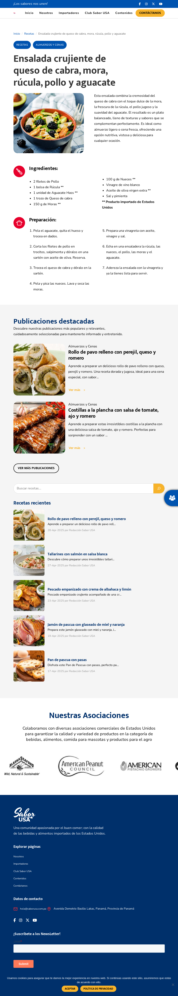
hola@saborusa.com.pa (33, 908)
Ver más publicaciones (36, 468)
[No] (173, 985)
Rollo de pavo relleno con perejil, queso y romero (112, 355)
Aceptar (70, 988)
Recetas (29, 34)
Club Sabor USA (97, 13)
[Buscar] (159, 488)
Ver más (74, 390)
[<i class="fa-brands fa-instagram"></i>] (146, 4)
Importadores (69, 13)
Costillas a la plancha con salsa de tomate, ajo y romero (113, 413)
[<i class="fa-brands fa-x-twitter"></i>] (153, 4)
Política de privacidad (98, 988)
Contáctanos (150, 13)
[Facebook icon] (140, 4)
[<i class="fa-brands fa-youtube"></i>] (161, 4)
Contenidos (124, 13)
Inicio (29, 13)
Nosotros (46, 13)
